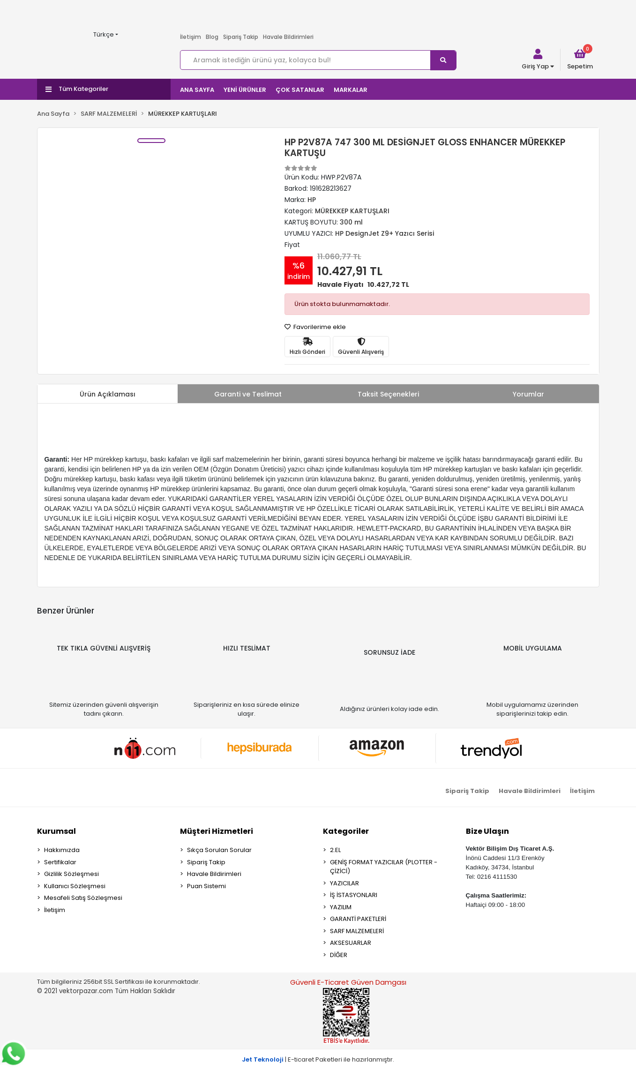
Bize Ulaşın (487, 831)
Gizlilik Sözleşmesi (71, 873)
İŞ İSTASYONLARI (353, 894)
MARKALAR (350, 89)
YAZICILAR (344, 883)
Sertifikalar (60, 862)
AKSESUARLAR (350, 942)
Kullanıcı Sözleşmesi (74, 886)
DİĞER (338, 954)
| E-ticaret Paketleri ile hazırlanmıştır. (318, 1059)
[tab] (107, 393)
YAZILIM (341, 907)
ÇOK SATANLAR (300, 89)
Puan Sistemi (206, 886)
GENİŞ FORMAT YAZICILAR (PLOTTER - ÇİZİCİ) (383, 867)
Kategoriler (346, 831)
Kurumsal (56, 831)
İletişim (190, 37)
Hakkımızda (62, 850)
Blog (212, 37)
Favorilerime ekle (315, 326)
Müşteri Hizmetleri (216, 831)
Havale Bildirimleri (288, 37)
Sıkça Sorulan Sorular (219, 850)
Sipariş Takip (240, 37)
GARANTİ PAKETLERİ (358, 918)
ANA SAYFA (197, 89)
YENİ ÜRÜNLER (245, 89)
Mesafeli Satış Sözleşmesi (83, 897)
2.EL (335, 850)
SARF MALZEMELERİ (357, 931)
